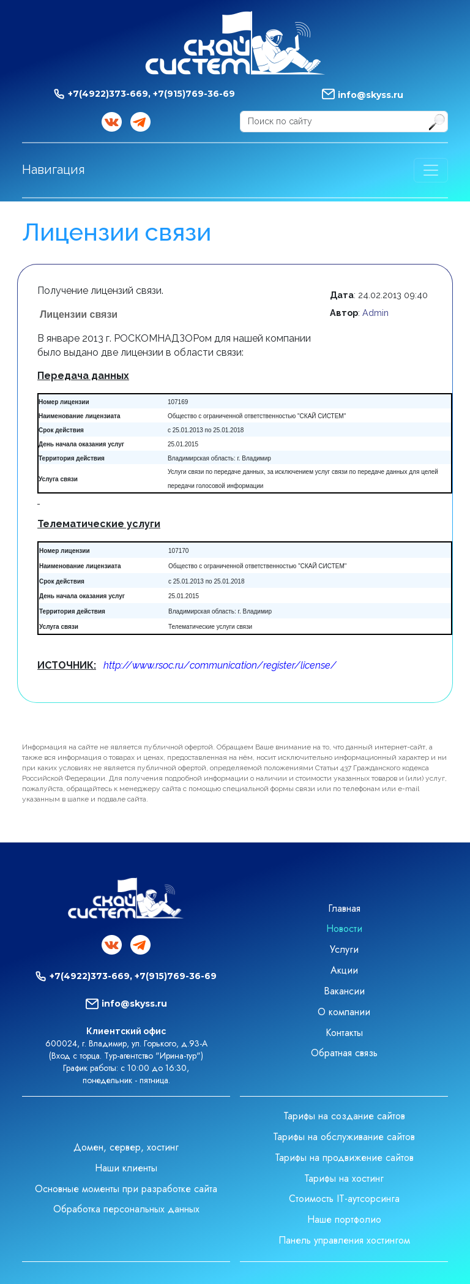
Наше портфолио (344, 1219)
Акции (344, 970)
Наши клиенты (126, 1168)
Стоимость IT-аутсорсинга (344, 1199)
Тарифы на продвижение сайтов (344, 1158)
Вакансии (344, 991)
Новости (344, 929)
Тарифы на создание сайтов (344, 1116)
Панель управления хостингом (344, 1240)
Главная (344, 908)
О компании (344, 1012)
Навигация (53, 169)
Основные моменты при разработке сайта (126, 1189)
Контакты (344, 1033)
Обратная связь (344, 1053)
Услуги (344, 949)
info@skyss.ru (370, 94)
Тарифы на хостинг (344, 1178)
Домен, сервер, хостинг (126, 1147)
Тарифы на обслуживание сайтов (344, 1137)
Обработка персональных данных (126, 1209)
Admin (375, 312)
